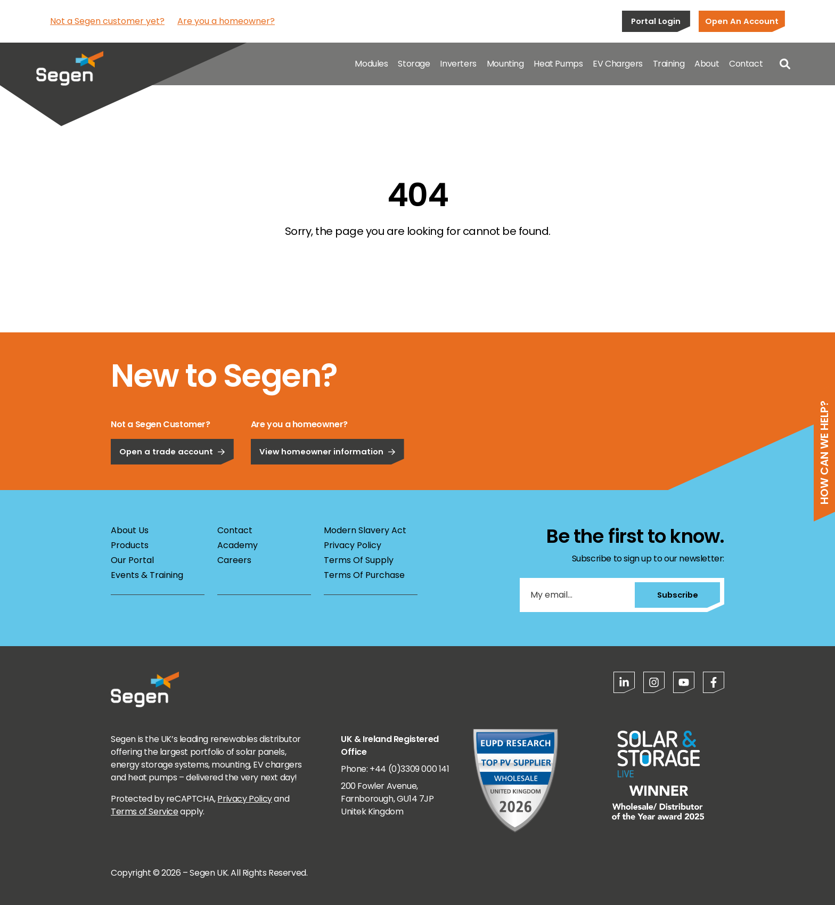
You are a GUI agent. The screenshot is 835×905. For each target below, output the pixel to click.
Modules (371, 64)
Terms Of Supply (359, 560)
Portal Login (656, 21)
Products (130, 545)
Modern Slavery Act (365, 530)
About (706, 64)
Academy (237, 545)
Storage (414, 64)
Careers (234, 560)
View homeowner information (327, 451)
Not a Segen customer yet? (107, 21)
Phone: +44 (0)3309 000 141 (395, 769)
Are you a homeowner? (226, 21)
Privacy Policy (352, 545)
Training (669, 64)
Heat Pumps (558, 64)
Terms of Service (144, 811)
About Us (130, 530)
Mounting (505, 64)
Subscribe (677, 594)
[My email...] (577, 595)
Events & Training (147, 575)
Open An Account (742, 21)
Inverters (458, 64)
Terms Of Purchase (364, 575)
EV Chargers (618, 64)
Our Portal (132, 560)
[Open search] (784, 63)
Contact (746, 64)
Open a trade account (172, 451)
